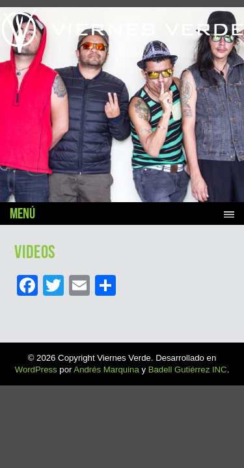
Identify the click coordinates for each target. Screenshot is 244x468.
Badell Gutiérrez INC (187, 369)
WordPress (36, 369)
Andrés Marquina (106, 369)
